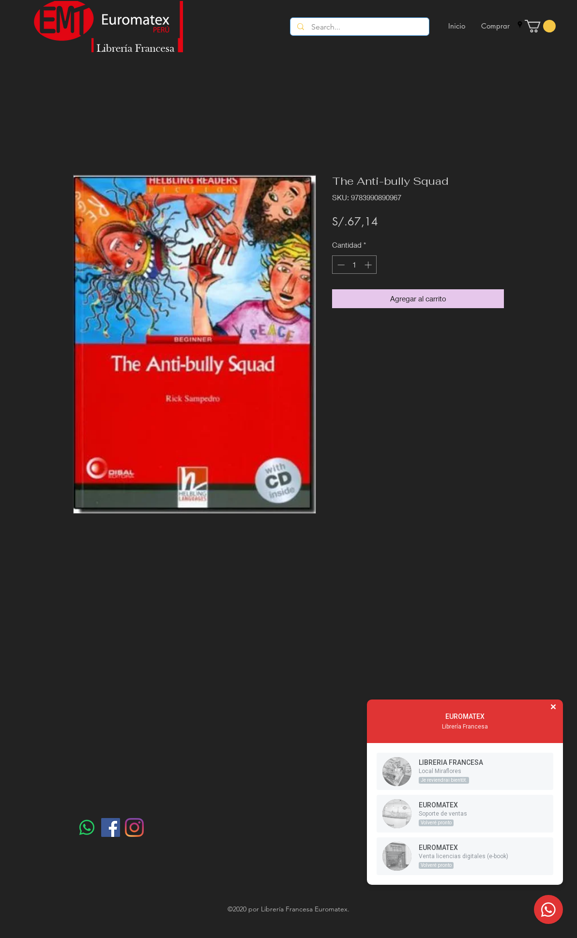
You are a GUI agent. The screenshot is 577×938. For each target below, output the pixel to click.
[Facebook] (110, 827)
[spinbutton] (355, 265)
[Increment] (369, 265)
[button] (540, 26)
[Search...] (360, 27)
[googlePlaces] (520, 25)
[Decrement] (340, 265)
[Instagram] (134, 827)
